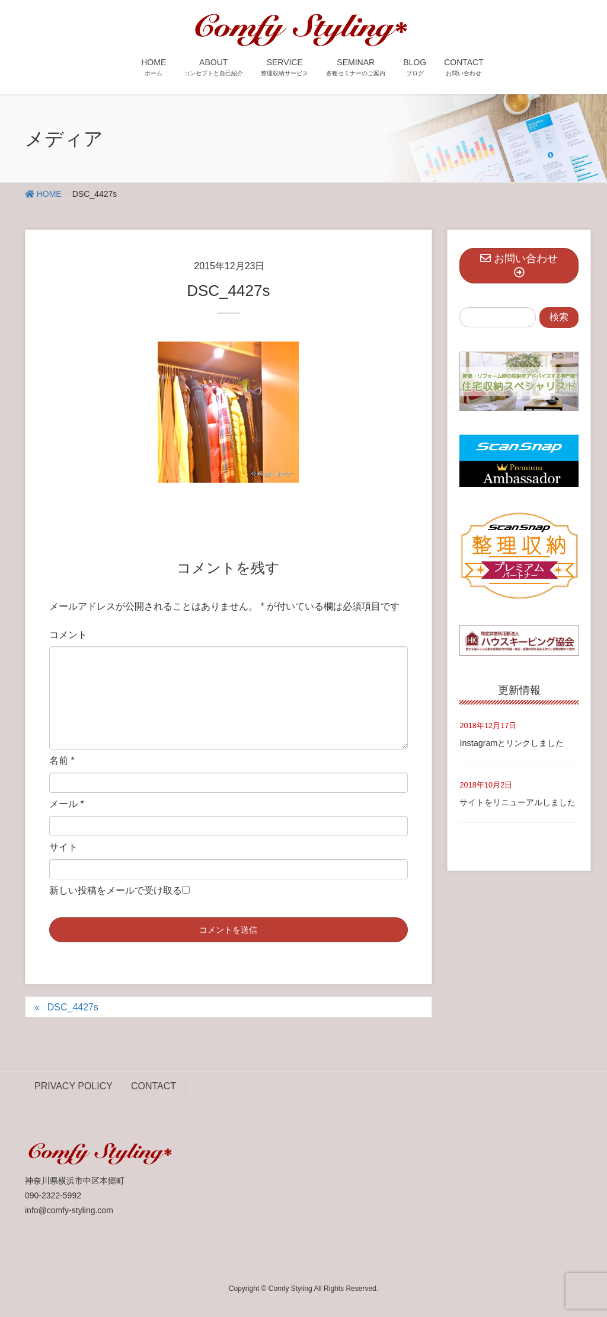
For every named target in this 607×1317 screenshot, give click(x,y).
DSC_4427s (72, 1007)
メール (66, 804)
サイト (63, 847)
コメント (68, 635)
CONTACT (153, 1086)
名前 (62, 760)
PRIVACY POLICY (73, 1086)
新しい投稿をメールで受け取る (115, 890)
